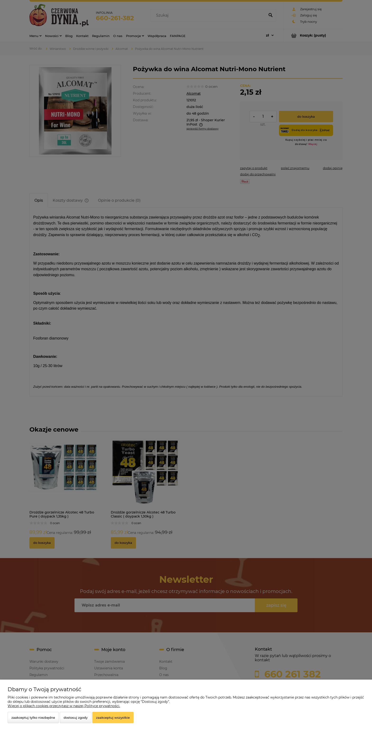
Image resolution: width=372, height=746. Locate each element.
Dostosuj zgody (76, 717)
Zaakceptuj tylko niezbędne (33, 717)
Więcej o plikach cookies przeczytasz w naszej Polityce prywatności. (64, 706)
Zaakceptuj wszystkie (113, 717)
